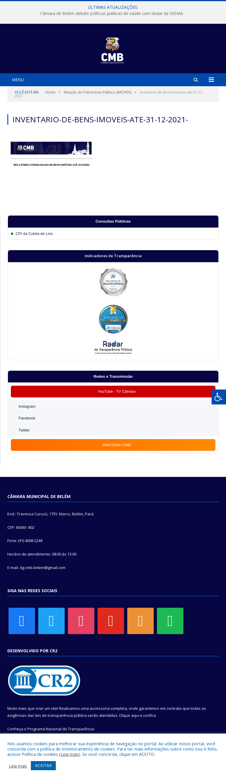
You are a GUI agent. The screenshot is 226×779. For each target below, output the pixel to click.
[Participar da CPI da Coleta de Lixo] (113, 234)
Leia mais (70, 754)
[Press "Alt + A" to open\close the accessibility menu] (219, 397)
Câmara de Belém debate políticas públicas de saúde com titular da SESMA (111, 13)
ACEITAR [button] (43, 765)
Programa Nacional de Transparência (60, 728)
